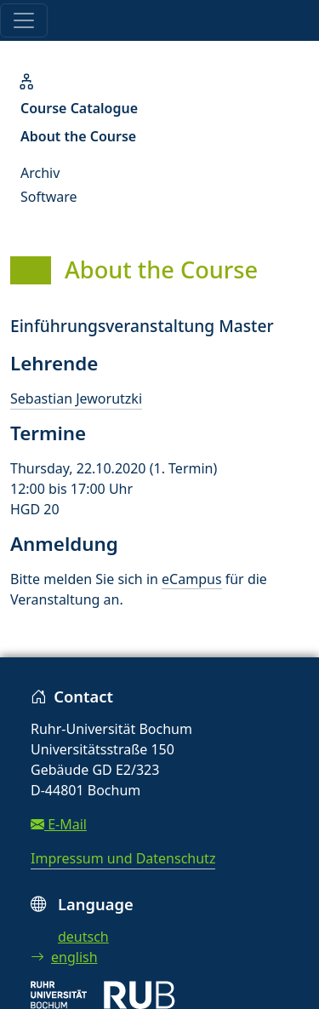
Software (48, 196)
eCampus (191, 579)
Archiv (40, 172)
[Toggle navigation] (24, 20)
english (64, 957)
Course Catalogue (79, 108)
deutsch (83, 936)
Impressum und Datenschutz (123, 858)
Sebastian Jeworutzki (76, 398)
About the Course (78, 136)
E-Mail (59, 824)
